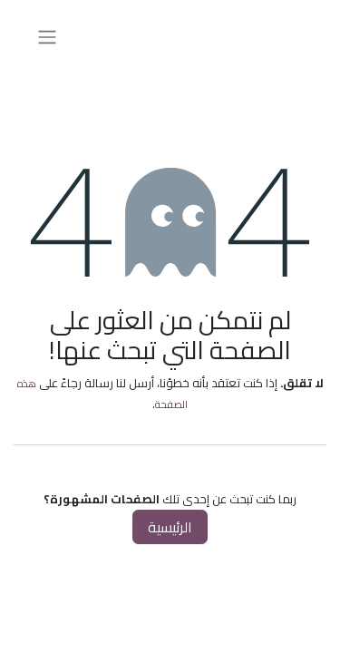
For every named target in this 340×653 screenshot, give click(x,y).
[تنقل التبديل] (47, 36)
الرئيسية (170, 527)
